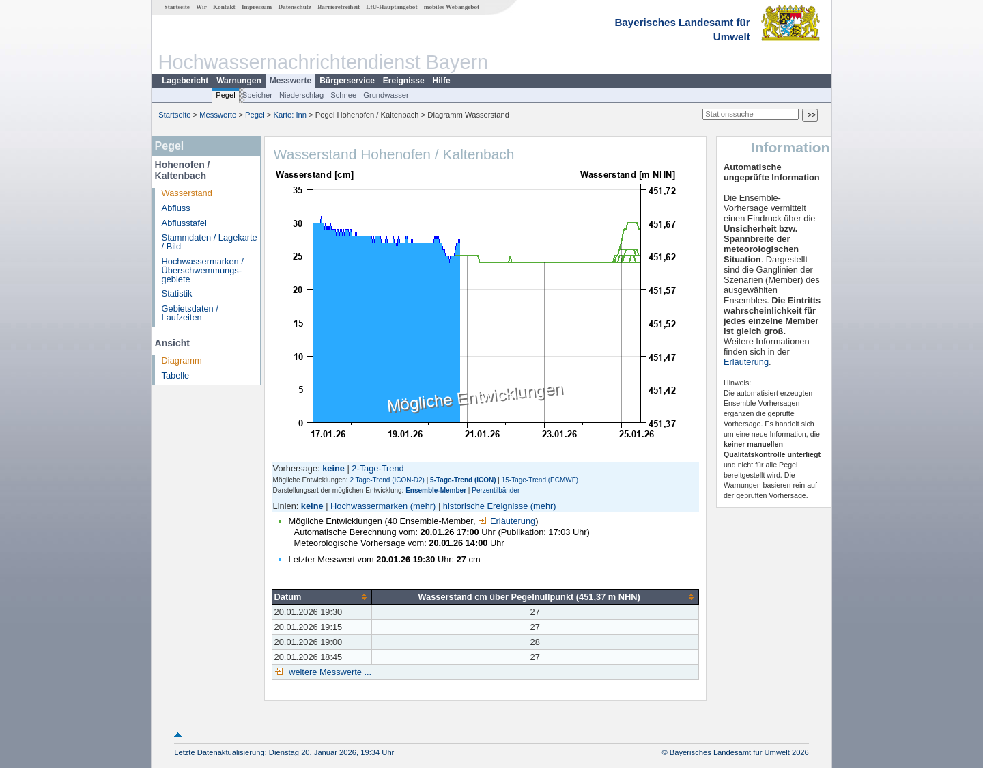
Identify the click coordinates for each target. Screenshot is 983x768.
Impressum (257, 6)
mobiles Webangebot (451, 6)
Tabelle (176, 375)
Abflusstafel (184, 223)
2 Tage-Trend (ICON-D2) (387, 480)
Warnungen (238, 80)
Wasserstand (187, 193)
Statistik (177, 293)
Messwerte (290, 80)
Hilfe (442, 80)
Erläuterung (506, 521)
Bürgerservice (347, 80)
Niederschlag (301, 95)
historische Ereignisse (485, 506)
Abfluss (176, 208)
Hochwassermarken (369, 506)
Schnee (343, 95)
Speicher (257, 95)
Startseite (177, 6)
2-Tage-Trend (377, 468)
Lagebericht (185, 80)
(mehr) (423, 506)
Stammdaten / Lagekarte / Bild (209, 241)
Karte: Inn (290, 115)
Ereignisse (404, 80)
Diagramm (182, 360)
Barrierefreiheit (338, 6)
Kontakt (224, 6)
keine (312, 506)
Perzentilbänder (495, 490)
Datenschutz (294, 6)
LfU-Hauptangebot (391, 6)
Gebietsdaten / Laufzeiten (190, 313)
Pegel (226, 95)
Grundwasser (386, 95)
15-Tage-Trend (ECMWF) (540, 480)
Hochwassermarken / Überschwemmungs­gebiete (203, 270)
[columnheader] (321, 596)
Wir (201, 6)
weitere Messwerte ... (329, 672)
